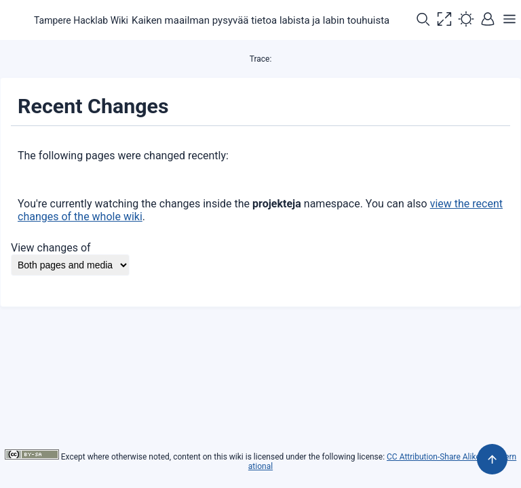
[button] (422, 20)
